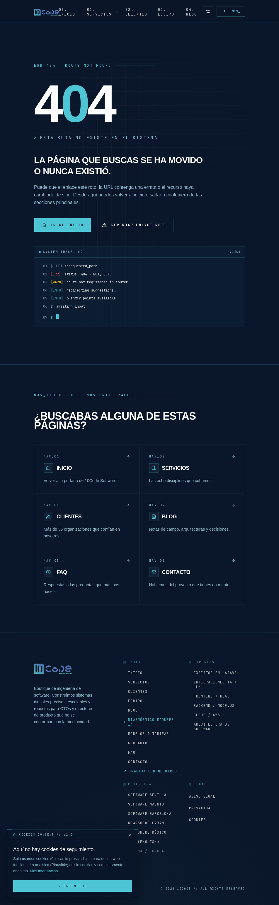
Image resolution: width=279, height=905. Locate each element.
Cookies (197, 819)
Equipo (132, 701)
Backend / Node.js (212, 705)
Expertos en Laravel (214, 673)
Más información (44, 871)
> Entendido (72, 886)
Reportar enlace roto (134, 225)
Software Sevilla (144, 795)
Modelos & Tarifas (146, 733)
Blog (130, 710)
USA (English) (141, 841)
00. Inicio (67, 12)
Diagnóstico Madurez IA (148, 722)
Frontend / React (210, 696)
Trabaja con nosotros (150, 771)
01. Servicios (102, 12)
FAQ (129, 752)
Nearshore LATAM (143, 823)
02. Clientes (136, 12)
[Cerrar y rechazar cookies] (130, 835)
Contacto (135, 762)
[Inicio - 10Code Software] (46, 11)
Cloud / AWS (204, 715)
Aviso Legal (202, 796)
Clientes (135, 691)
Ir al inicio (62, 225)
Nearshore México (144, 832)
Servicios (136, 682)
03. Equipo (166, 12)
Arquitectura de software (209, 726)
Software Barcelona (147, 813)
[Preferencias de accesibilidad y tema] (208, 11)
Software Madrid (143, 804)
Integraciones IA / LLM (213, 684)
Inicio (132, 673)
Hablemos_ (231, 11)
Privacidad (201, 808)
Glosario (135, 743)
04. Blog (191, 12)
